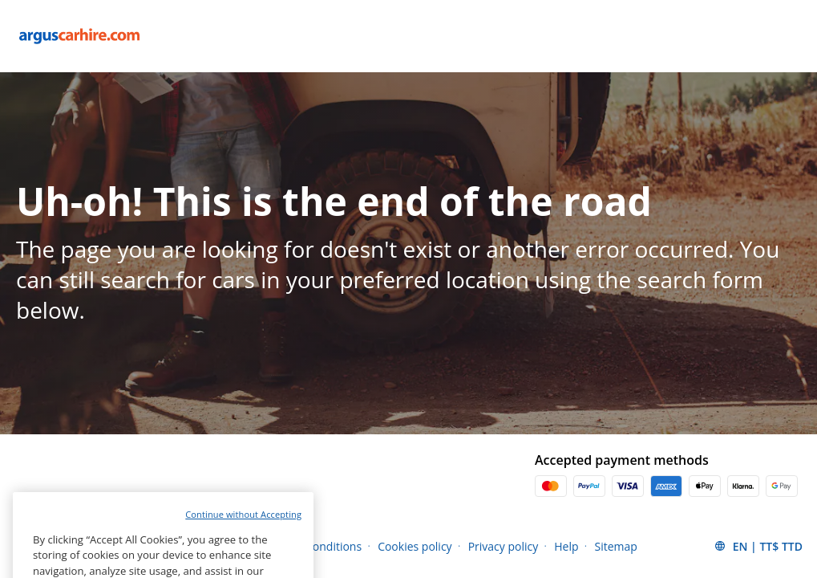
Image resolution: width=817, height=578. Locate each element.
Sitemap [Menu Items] (616, 546)
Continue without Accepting (243, 540)
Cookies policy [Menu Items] (415, 546)
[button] (758, 546)
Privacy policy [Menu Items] (503, 546)
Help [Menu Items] (566, 546)
